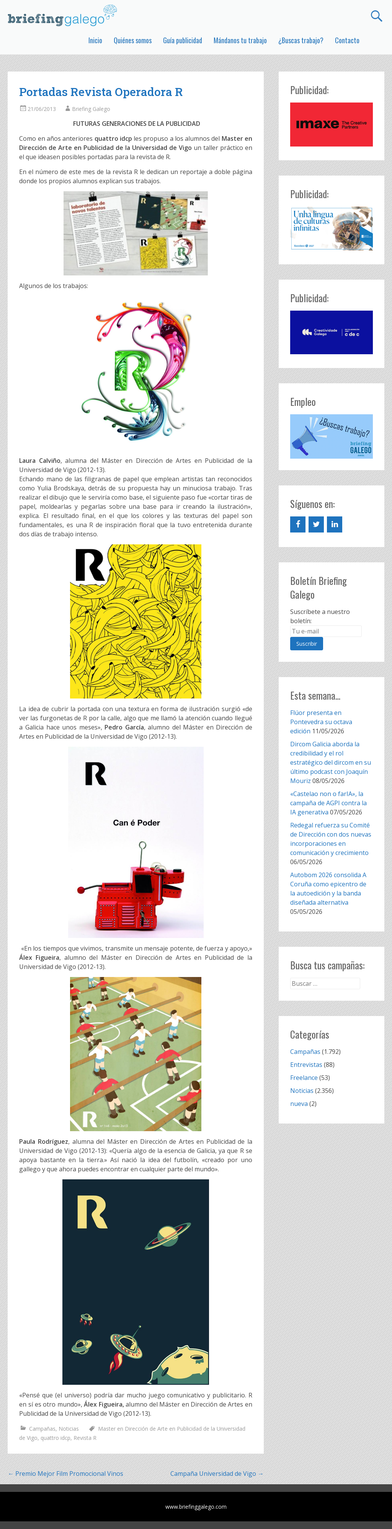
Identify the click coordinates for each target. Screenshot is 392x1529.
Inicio (95, 40)
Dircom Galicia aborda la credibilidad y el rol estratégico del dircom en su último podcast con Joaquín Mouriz (330, 762)
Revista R (85, 1437)
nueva (299, 1103)
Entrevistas (306, 1064)
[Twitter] (316, 524)
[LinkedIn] (334, 524)
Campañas (42, 1428)
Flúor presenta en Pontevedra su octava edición (321, 721)
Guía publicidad (182, 40)
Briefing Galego (91, 108)
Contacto (347, 40)
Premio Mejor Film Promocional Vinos (65, 1473)
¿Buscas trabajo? (300, 40)
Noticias (69, 1428)
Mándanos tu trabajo (240, 40)
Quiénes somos (133, 40)
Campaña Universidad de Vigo (217, 1473)
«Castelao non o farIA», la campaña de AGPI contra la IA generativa (328, 803)
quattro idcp (55, 1437)
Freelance (304, 1077)
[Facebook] (297, 524)
